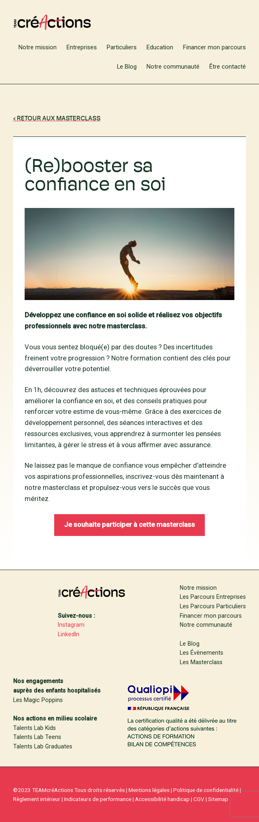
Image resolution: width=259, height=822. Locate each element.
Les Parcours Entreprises (213, 596)
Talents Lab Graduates (42, 746)
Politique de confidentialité (205, 790)
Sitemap (218, 799)
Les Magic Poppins (38, 700)
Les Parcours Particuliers (213, 606)
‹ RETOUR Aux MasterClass (57, 118)
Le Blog (189, 643)
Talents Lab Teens (37, 737)
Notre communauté (206, 624)
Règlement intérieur (36, 799)
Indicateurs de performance (97, 799)
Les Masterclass (201, 662)
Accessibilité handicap (162, 799)
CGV (198, 799)
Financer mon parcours (211, 615)
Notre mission (198, 587)
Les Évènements (201, 652)
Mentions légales (149, 790)
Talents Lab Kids (34, 728)
